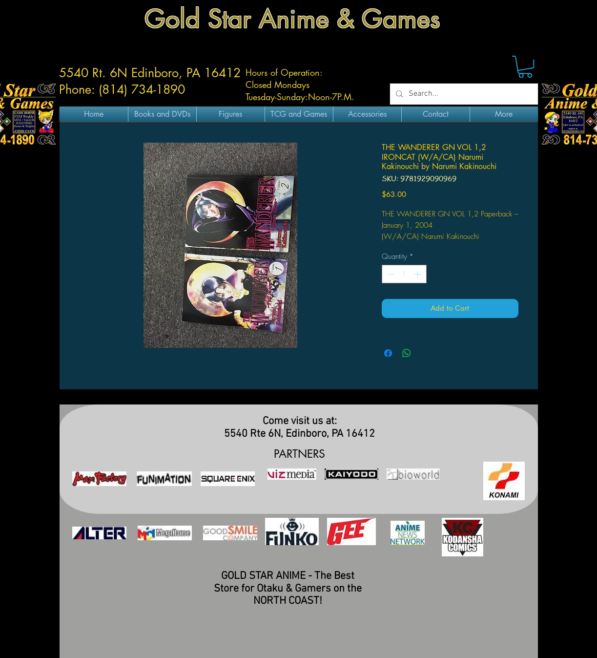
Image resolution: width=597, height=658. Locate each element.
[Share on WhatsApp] (406, 353)
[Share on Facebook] (388, 353)
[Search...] (463, 94)
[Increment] (418, 274)
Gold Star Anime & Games (292, 18)
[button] (525, 67)
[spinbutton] (404, 274)
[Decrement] (389, 274)
